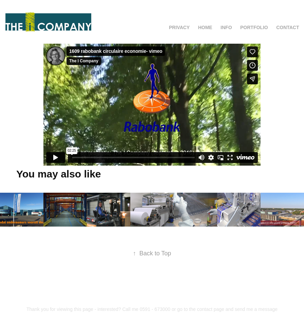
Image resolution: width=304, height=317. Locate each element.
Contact (287, 27)
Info (226, 27)
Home (205, 27)
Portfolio (254, 27)
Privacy (179, 27)
